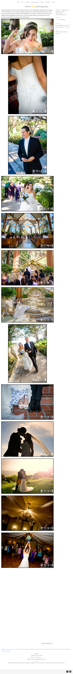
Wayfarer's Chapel (57, 649)
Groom (23, 649)
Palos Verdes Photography (41, 649)
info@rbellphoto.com (38, 657)
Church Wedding (17, 649)
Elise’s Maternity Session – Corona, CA (62, 32)
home (18, 2)
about (22, 2)
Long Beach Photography (30, 649)
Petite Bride (49, 649)
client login (48, 2)
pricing (42, 2)
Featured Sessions (35, 2)
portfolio (27, 2)
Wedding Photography (6, 651)
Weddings (63, 19)
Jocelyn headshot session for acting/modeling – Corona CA (63, 26)
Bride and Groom (10, 649)
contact (53, 2)
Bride (5, 649)
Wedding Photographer (66, 649)
